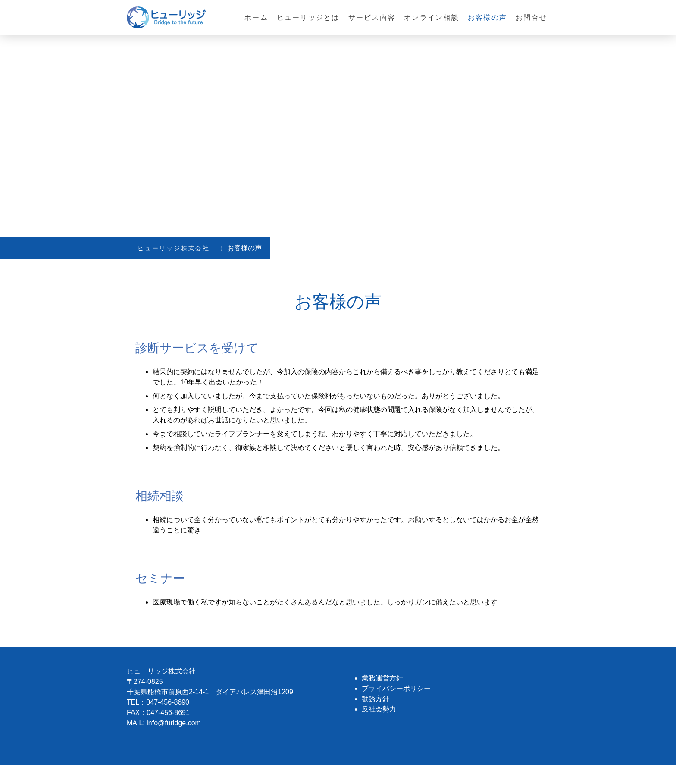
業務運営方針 (382, 678)
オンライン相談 (431, 17)
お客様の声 (487, 17)
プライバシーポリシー (396, 688)
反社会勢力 (379, 709)
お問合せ (531, 17)
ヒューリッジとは (308, 17)
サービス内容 (371, 17)
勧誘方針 (375, 698)
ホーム (256, 17)
